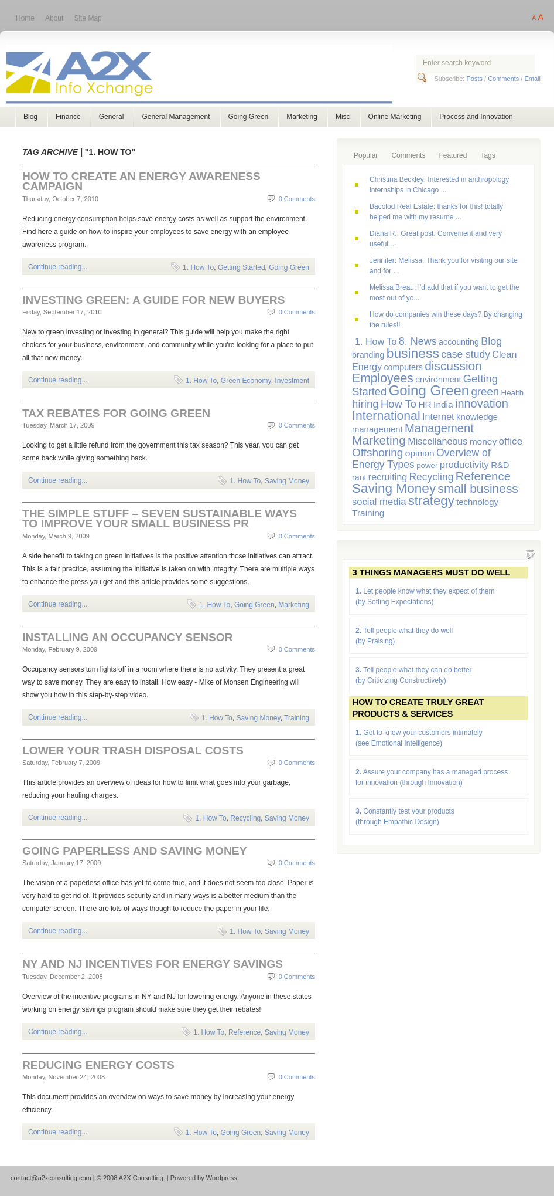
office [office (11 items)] (511, 441)
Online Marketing (395, 117)
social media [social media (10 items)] (379, 501)
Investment (292, 381)
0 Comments (297, 198)
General (111, 117)
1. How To (198, 267)
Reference (244, 1032)
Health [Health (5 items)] (512, 392)
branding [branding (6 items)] (368, 355)
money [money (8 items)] (483, 441)
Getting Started (241, 267)
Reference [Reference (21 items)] (483, 476)
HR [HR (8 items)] (424, 404)
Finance (68, 117)
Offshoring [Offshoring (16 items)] (377, 452)
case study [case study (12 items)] (465, 354)
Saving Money (287, 481)
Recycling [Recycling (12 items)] (431, 477)
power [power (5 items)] (426, 465)
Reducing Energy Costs (98, 1065)
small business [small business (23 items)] (478, 488)
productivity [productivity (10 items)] (464, 464)
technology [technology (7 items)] (477, 502)
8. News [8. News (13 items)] (418, 341)
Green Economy (246, 381)
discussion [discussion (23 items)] (453, 365)
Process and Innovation (475, 117)
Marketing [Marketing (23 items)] (379, 440)
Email (532, 78)
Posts (474, 78)
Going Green (248, 117)
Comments (503, 78)
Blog (30, 117)
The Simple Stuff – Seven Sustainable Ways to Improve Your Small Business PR (159, 518)
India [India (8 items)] (443, 404)
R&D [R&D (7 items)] (500, 465)
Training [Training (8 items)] (368, 513)
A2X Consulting (210, 75)
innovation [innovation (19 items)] (481, 403)
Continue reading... (57, 267)
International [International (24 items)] (386, 415)
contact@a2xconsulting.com (51, 1177)
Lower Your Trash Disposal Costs (133, 750)
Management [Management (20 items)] (439, 428)
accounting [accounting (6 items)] (459, 342)
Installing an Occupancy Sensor (127, 637)
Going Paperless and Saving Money (134, 851)
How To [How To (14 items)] (398, 404)
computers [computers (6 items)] (403, 367)
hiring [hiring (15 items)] (365, 404)
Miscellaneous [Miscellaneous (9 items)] (437, 441)
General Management (176, 117)
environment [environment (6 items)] (438, 379)
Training (296, 718)
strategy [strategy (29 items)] (431, 500)
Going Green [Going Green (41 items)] (429, 390)
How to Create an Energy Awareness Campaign (141, 181)
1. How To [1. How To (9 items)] (375, 341)
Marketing (301, 117)
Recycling (245, 818)
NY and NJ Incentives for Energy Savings (152, 964)
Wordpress (221, 1177)
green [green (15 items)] (485, 391)
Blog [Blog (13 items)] (491, 341)
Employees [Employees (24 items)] (382, 378)
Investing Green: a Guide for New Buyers (153, 300)
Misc (343, 117)
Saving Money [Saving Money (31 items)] (394, 488)
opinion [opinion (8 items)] (420, 453)
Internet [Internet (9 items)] (438, 416)
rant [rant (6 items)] (359, 477)
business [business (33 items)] (413, 353)
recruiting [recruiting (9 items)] (387, 477)
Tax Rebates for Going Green (116, 413)
